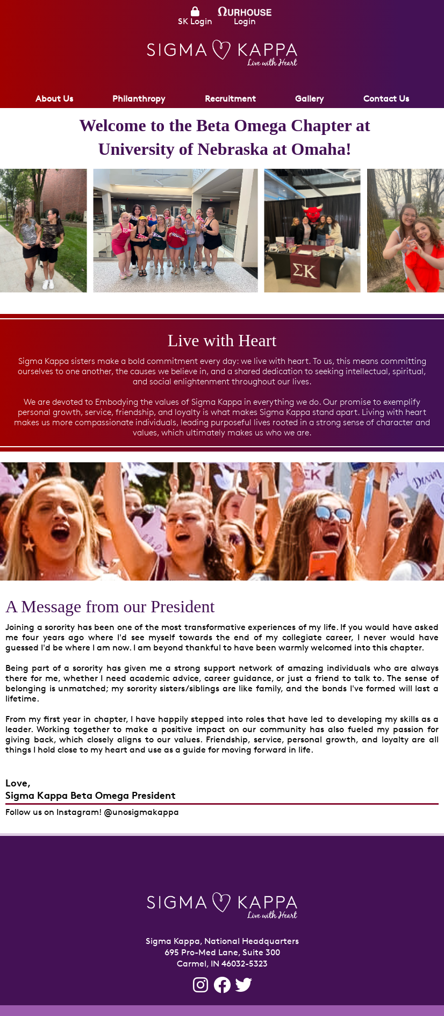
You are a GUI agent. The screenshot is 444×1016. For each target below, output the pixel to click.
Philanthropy (138, 99)
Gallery (309, 99)
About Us (54, 99)
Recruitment (230, 99)
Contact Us (386, 99)
